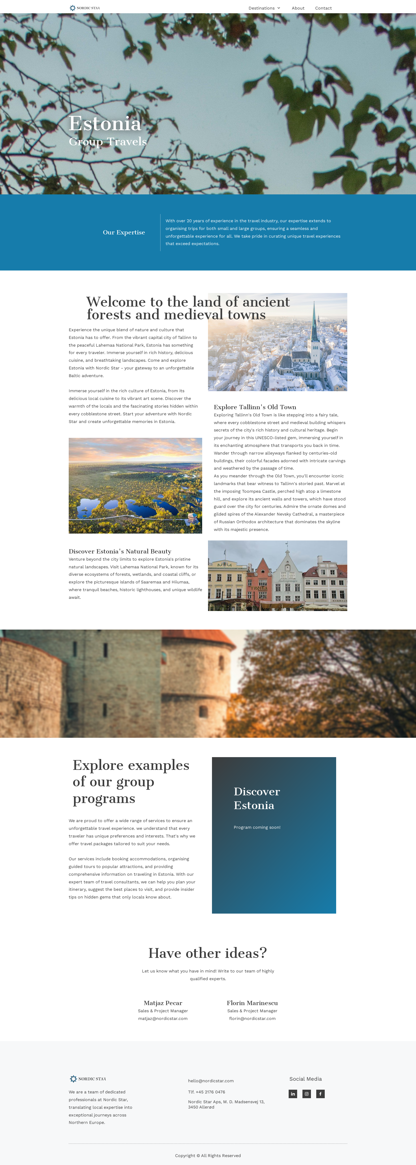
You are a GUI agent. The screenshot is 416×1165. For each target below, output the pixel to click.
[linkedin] (293, 1094)
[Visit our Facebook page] (320, 1094)
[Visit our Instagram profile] (306, 1094)
